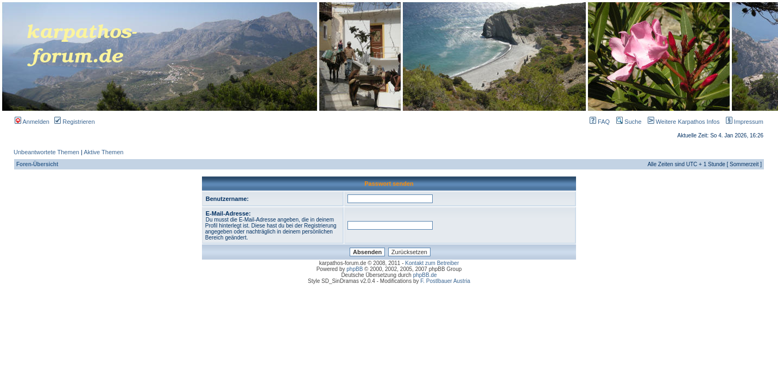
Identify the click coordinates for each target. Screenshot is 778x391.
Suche (628, 121)
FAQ (600, 121)
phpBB (354, 269)
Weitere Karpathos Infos (681, 121)
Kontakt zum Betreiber (432, 263)
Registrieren (74, 121)
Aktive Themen (103, 152)
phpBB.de (425, 275)
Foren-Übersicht (37, 164)
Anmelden (32, 121)
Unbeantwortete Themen (46, 152)
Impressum (742, 121)
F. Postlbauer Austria (445, 281)
